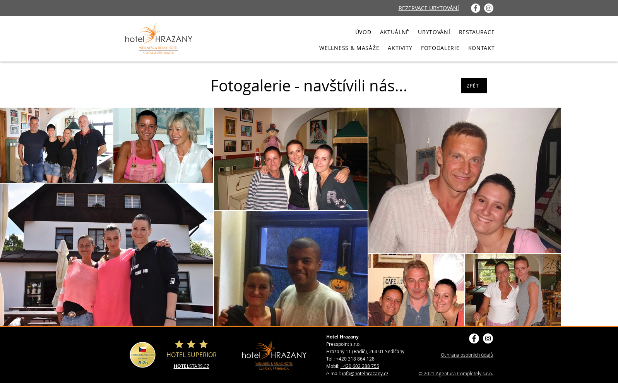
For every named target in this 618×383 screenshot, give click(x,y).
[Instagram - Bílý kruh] (488, 8)
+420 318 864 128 (355, 359)
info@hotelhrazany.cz (365, 373)
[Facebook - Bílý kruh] (475, 8)
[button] (434, 32)
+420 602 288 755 (360, 366)
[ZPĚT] (474, 85)
